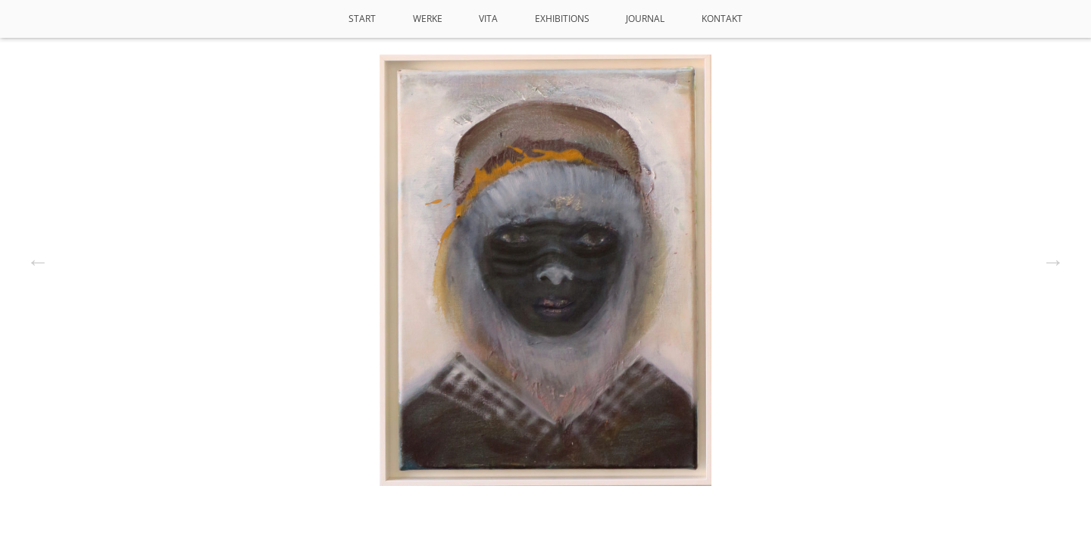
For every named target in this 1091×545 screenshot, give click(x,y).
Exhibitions (562, 18)
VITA (488, 18)
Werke (427, 18)
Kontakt (722, 18)
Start (362, 18)
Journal (645, 18)
